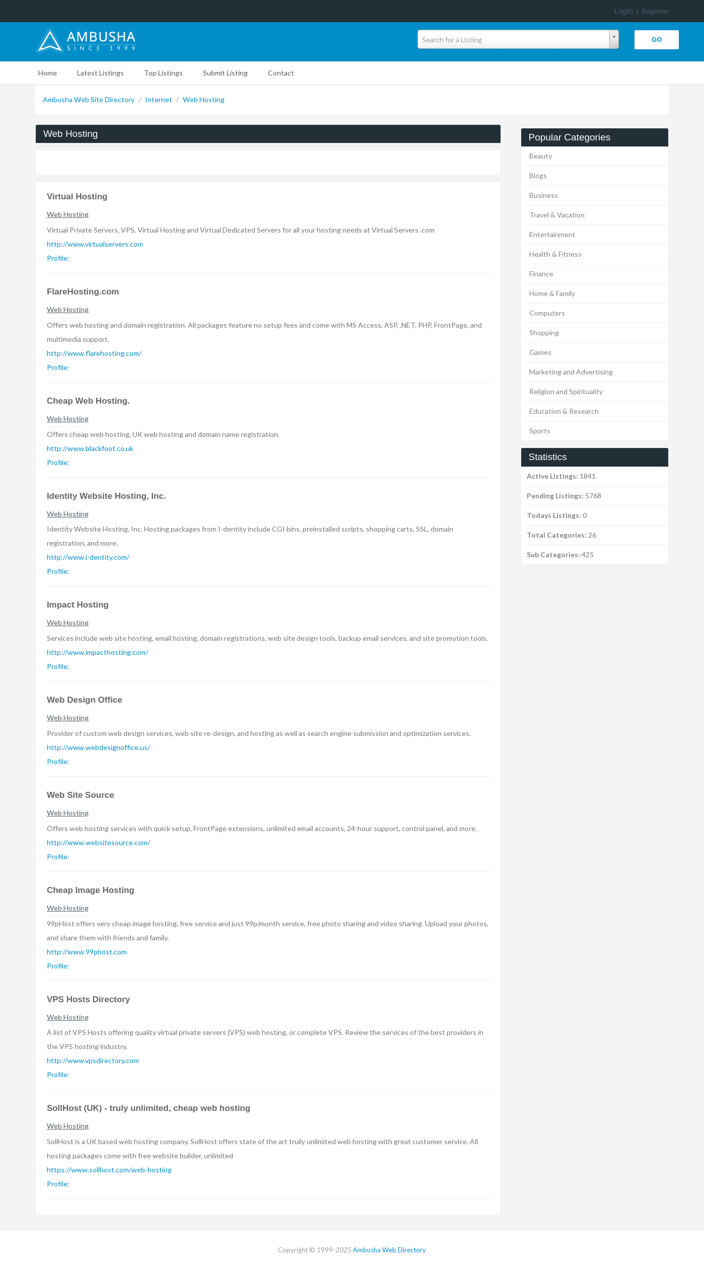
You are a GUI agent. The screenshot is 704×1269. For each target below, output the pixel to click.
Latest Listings (100, 72)
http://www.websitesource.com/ (98, 842)
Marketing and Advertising (571, 371)
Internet (159, 99)
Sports (539, 430)
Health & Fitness (555, 254)
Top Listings (163, 72)
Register (655, 11)
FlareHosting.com (83, 291)
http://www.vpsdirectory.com (93, 1060)
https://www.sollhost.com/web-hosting (109, 1169)
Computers (547, 313)
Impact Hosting (78, 605)
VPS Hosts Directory (88, 999)
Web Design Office (84, 700)
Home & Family (552, 293)
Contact (281, 72)
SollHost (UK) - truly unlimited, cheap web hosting (148, 1108)
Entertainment (552, 234)
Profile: (58, 258)
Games (540, 352)
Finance (541, 273)
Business (543, 195)
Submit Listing (225, 72)
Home (47, 72)
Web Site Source (80, 795)
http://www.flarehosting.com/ (94, 353)
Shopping (544, 332)
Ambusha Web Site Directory (89, 99)
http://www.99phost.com (87, 951)
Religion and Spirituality (566, 391)
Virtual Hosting (77, 196)
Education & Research (564, 411)
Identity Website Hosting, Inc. (106, 496)
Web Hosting (204, 99)
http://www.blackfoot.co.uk (90, 448)
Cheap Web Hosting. (88, 401)
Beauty (540, 156)
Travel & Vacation (557, 214)
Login (623, 11)
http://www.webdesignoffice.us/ (98, 747)
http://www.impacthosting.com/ (97, 652)
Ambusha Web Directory (389, 1250)
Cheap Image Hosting (90, 890)
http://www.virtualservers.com (95, 244)
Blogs (538, 175)
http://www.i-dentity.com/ (88, 557)
